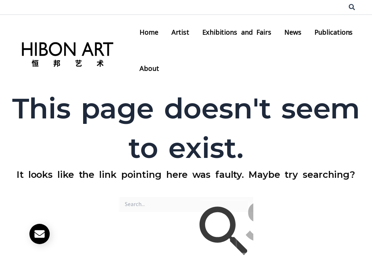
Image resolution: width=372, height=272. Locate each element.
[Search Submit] (222, 233)
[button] (352, 7)
